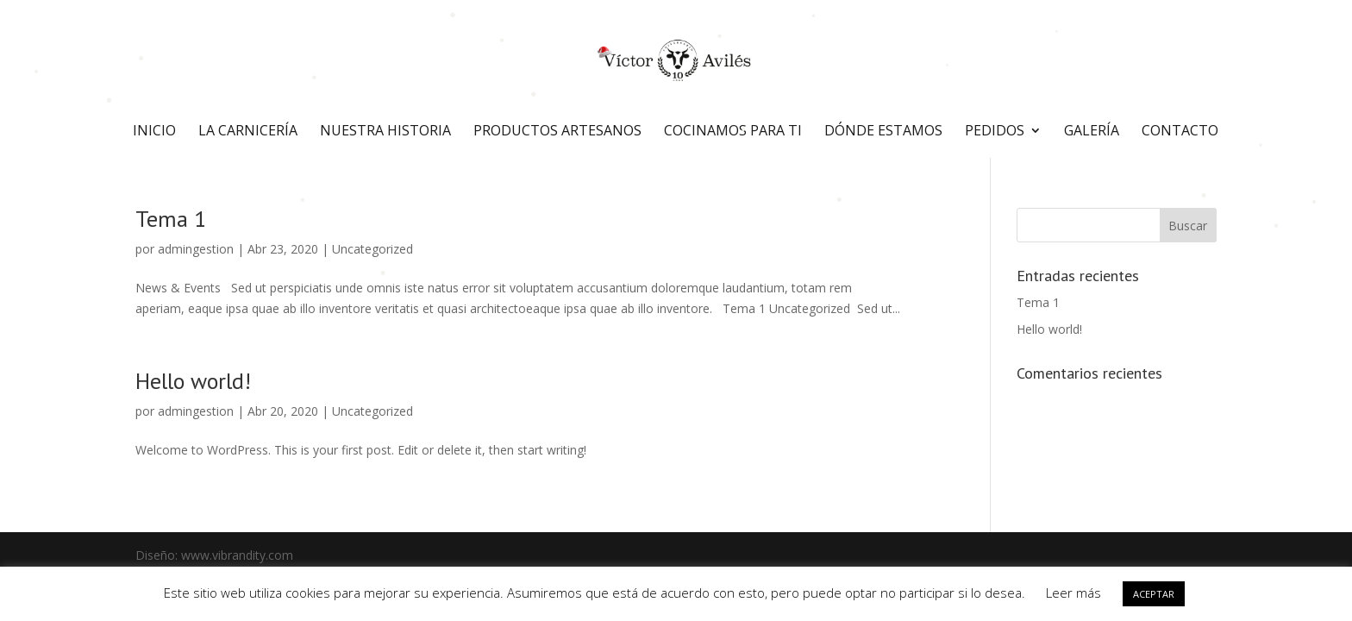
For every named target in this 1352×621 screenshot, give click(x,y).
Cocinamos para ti (733, 132)
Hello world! (193, 381)
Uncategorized (372, 249)
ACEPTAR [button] (1153, 593)
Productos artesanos (557, 132)
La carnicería (247, 132)
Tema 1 (170, 218)
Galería (1091, 132)
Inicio (154, 132)
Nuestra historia (385, 132)
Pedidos (994, 132)
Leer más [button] (1073, 592)
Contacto (1180, 132)
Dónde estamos (883, 132)
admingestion (196, 249)
